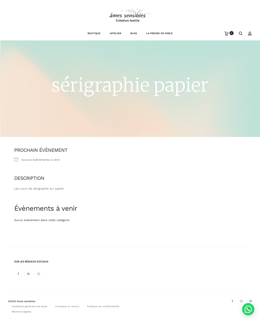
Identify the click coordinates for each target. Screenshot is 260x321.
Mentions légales (21, 311)
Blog (133, 33)
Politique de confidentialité (103, 306)
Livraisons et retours (67, 306)
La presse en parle (159, 33)
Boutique (94, 33)
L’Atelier (115, 33)
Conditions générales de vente (29, 306)
